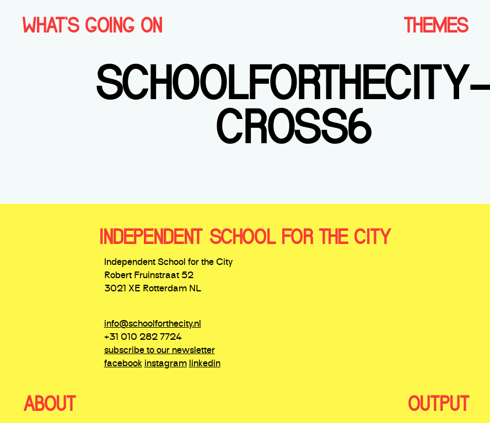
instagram (165, 364)
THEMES (435, 25)
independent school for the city (245, 237)
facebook (123, 364)
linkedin (204, 364)
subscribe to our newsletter (159, 350)
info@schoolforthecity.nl (152, 324)
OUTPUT (438, 404)
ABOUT (49, 404)
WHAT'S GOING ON (91, 25)
